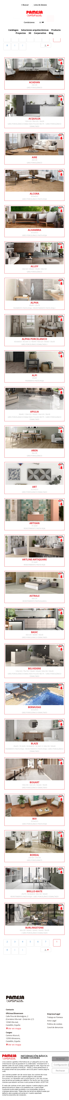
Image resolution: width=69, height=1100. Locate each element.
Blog (51, 33)
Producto (56, 30)
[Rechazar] (60, 1070)
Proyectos (21, 33)
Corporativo (40, 33)
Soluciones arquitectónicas (35, 30)
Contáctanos (29, 22)
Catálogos (13, 30)
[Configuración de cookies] (60, 1064)
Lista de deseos (40, 5)
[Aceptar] (60, 1059)
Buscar (25, 5)
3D (30, 33)
